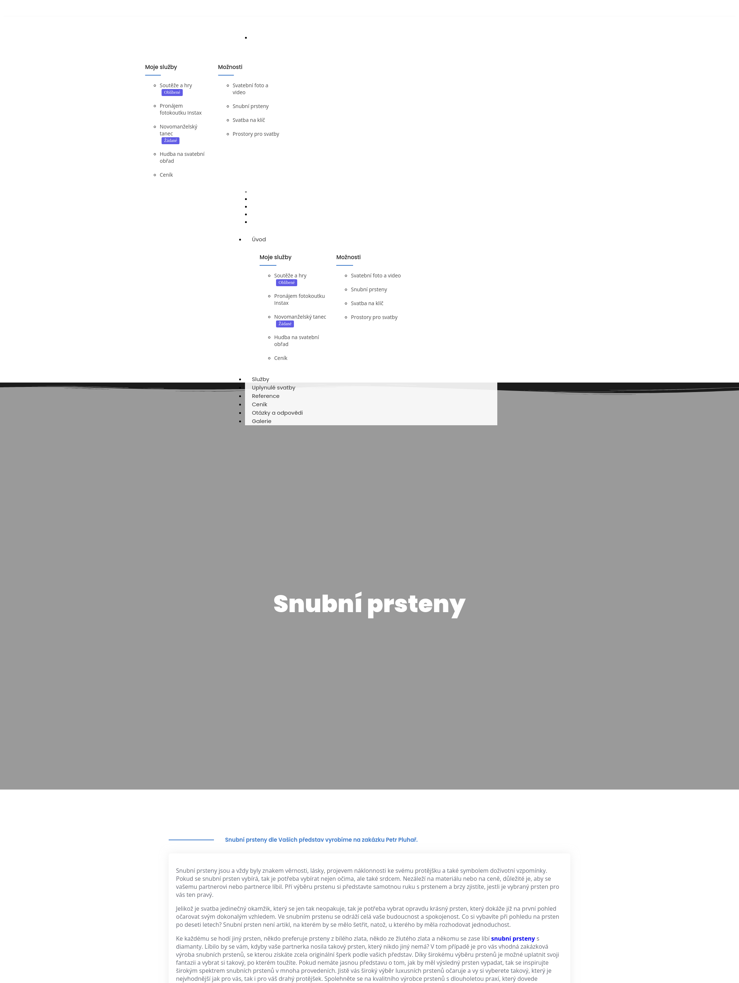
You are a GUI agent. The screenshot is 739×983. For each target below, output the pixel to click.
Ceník (166, 175)
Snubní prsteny (251, 106)
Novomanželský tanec (300, 321)
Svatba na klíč (249, 120)
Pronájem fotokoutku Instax (181, 110)
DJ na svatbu (189, 232)
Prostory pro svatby (256, 134)
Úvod (266, 244)
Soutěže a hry (176, 85)
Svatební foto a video (376, 280)
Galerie (261, 426)
